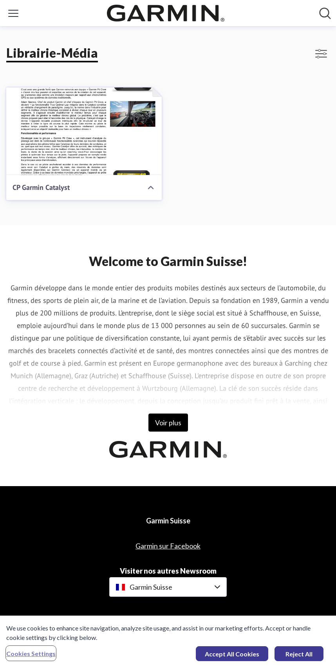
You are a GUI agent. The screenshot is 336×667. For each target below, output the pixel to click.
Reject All (299, 656)
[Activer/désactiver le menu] (13, 13)
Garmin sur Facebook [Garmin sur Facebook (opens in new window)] (168, 545)
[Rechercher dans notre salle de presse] (325, 13)
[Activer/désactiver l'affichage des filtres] (321, 53)
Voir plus (168, 422)
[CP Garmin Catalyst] (84, 131)
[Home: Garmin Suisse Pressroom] (165, 13)
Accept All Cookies (232, 656)
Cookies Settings (31, 656)
